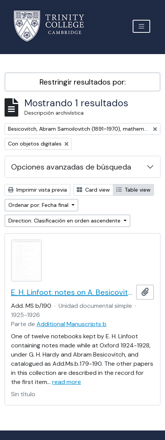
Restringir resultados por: (83, 82)
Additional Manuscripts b (71, 324)
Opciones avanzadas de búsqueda (71, 167)
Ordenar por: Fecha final (39, 205)
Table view (133, 189)
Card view (93, 189)
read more (66, 382)
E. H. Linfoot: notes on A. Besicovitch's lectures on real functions (72, 292)
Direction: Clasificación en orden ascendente (65, 220)
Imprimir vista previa (37, 189)
